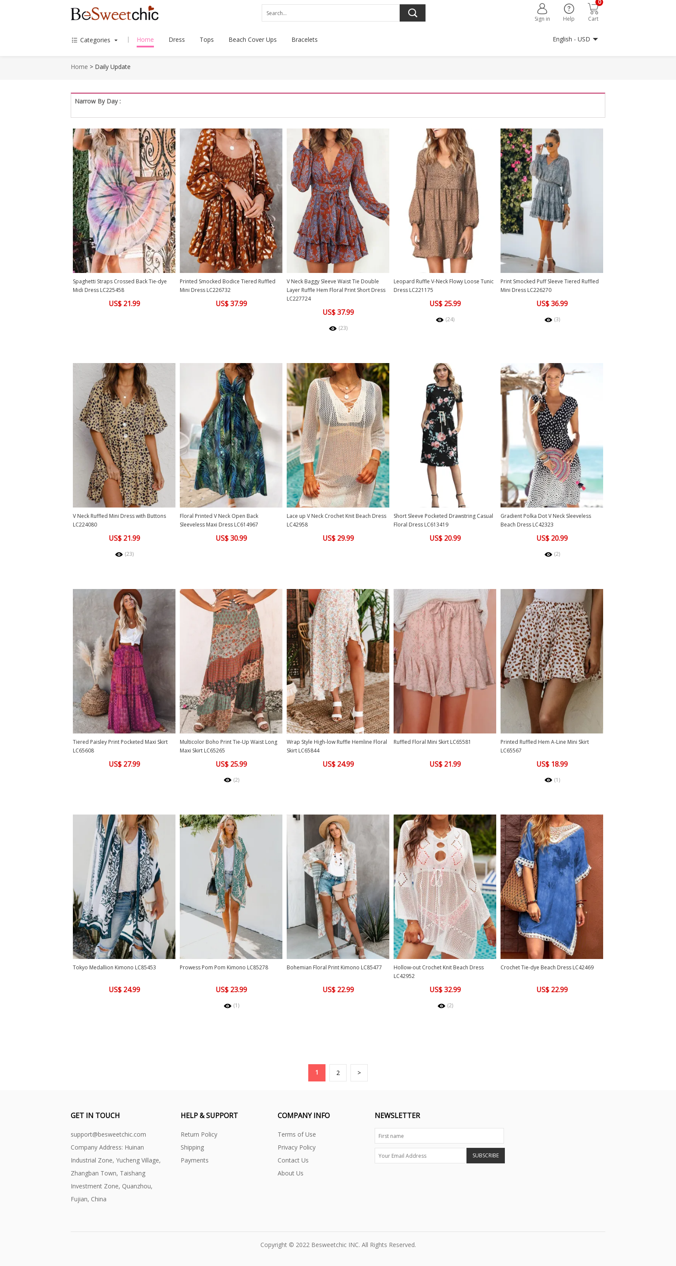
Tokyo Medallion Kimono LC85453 (114, 967)
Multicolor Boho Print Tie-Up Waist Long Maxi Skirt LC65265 (228, 746)
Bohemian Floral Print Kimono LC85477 (334, 967)
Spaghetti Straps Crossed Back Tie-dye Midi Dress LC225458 (120, 286)
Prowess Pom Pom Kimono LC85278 (224, 967)
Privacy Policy (297, 1147)
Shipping (192, 1147)
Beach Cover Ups (252, 39)
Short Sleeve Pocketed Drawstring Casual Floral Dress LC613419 (443, 520)
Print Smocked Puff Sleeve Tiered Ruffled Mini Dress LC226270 (550, 286)
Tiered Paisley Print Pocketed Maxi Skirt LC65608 (120, 746)
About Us (291, 1173)
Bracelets (304, 39)
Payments (195, 1160)
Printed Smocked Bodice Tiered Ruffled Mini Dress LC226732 (227, 286)
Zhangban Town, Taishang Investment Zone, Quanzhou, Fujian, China (112, 1186)
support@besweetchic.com (108, 1134)
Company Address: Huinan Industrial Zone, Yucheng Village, (116, 1153)
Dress (177, 39)
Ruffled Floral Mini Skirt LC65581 (432, 742)
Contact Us (293, 1160)
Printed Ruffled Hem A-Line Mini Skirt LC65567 (545, 746)
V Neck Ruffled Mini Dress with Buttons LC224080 (119, 520)
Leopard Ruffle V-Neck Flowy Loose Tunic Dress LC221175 (444, 286)
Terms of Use (297, 1134)
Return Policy (199, 1134)
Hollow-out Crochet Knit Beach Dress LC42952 (439, 972)
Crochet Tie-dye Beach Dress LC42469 (547, 967)
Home (145, 39)
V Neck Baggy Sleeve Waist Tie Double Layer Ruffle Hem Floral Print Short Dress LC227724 (336, 290)
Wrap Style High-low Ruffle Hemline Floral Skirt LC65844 (337, 746)
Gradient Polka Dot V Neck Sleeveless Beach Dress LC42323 (546, 520)
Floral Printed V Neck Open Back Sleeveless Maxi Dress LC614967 (219, 520)
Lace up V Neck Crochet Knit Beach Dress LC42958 (336, 520)
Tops (207, 39)
